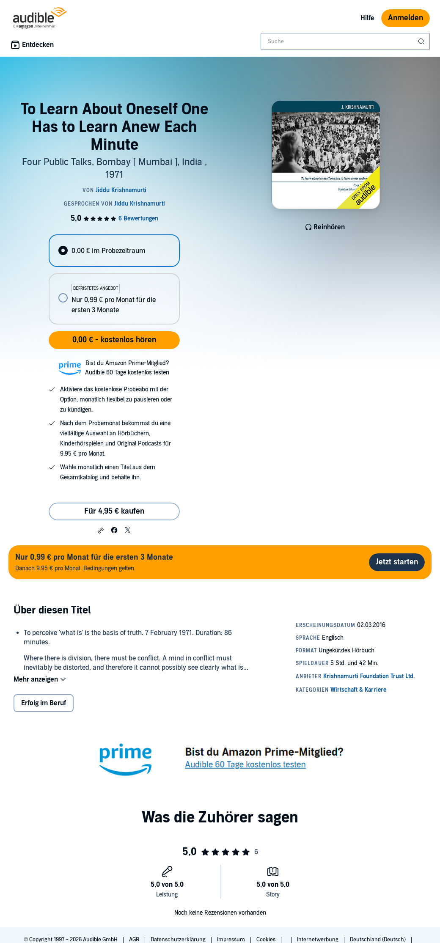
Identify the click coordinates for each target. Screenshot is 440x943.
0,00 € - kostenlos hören (114, 339)
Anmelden (405, 18)
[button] (100, 530)
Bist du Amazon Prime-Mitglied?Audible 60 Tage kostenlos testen (127, 368)
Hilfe (367, 18)
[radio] (114, 250)
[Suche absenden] (422, 41)
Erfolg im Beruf (43, 703)
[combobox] (345, 41)
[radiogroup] (114, 279)
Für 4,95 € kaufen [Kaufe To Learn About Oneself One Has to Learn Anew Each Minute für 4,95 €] (114, 511)
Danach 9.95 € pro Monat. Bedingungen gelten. (94, 562)
